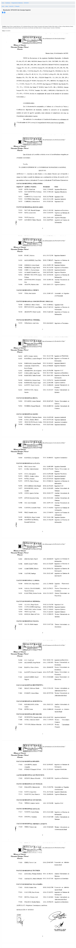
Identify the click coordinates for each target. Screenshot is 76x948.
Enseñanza (7, 2)
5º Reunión (17, 6)
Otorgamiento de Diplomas (17, 2)
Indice (6, 6)
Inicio (3, 2)
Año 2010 (11, 6)
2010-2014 (26, 2)
